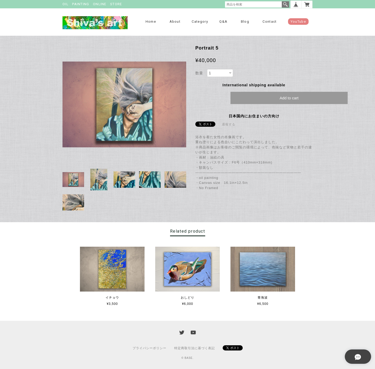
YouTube (298, 21)
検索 (285, 4)
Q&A (223, 21)
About (175, 21)
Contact (269, 21)
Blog (245, 21)
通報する (228, 124)
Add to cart (289, 98)
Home (151, 21)
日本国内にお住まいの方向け (254, 116)
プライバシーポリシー (149, 348)
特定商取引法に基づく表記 (194, 348)
